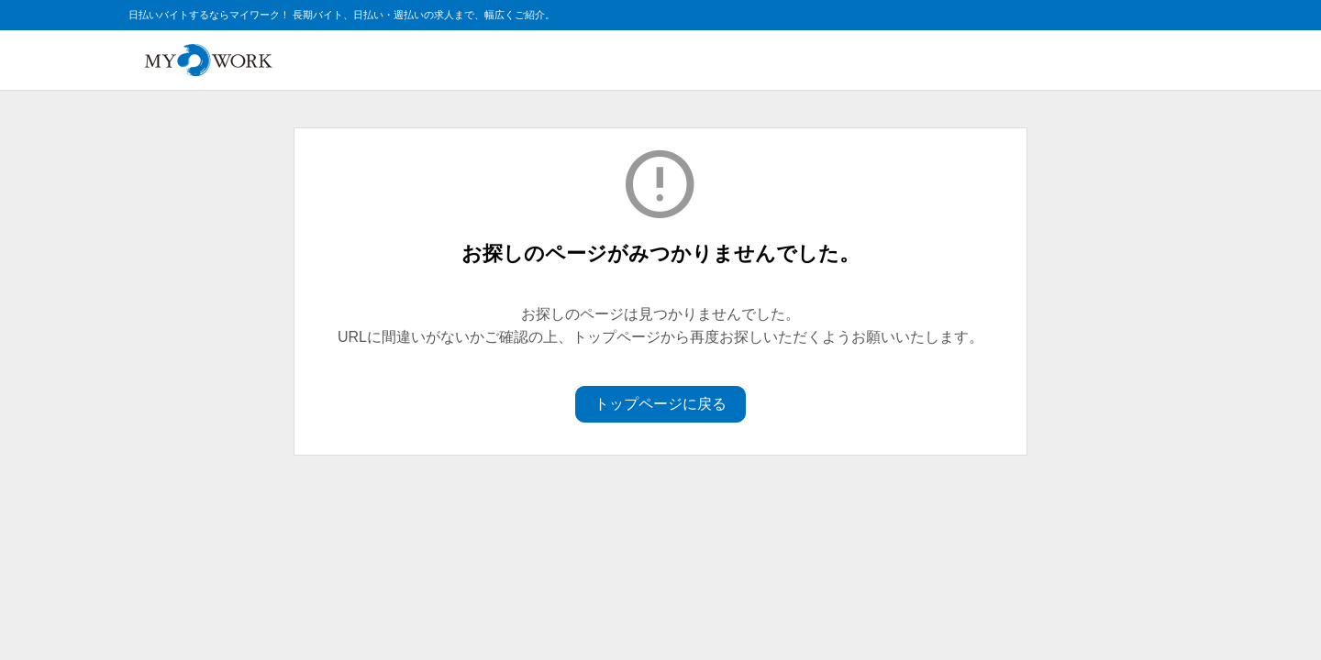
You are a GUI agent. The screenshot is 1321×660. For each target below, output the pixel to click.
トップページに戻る (660, 404)
